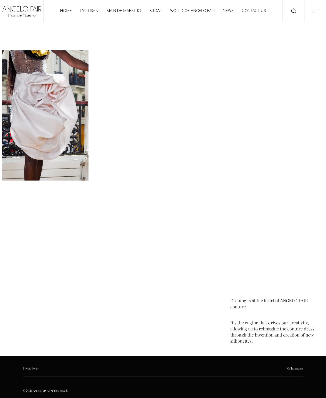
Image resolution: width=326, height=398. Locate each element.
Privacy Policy (31, 368)
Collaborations (295, 368)
